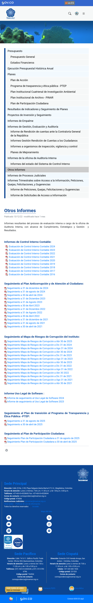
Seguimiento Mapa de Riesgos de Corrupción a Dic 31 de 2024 (39, 344)
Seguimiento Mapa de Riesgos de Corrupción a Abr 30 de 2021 (39, 383)
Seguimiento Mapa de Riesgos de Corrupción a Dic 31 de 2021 (39, 376)
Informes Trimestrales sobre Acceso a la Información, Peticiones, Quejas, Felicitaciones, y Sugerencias (46, 182)
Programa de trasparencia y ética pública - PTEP (39, 85)
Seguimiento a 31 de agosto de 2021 (26, 323)
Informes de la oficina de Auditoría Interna (32, 158)
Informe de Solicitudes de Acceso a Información (39, 195)
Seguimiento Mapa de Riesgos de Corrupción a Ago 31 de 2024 (40, 348)
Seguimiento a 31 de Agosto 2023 (24, 302)
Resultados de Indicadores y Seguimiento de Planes (38, 109)
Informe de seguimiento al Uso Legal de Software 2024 (35, 398)
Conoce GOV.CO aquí (75, 599)
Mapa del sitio (46, 511)
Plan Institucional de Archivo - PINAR (32, 97)
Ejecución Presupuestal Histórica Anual (30, 68)
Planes (11, 74)
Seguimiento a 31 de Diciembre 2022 (26, 309)
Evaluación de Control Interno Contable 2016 (32, 274)
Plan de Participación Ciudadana (29, 103)
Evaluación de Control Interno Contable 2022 (32, 253)
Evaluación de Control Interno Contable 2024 (32, 246)
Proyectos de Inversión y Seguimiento (29, 115)
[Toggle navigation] (83, 13)
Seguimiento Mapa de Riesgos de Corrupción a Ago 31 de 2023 (40, 358)
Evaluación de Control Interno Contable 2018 (32, 267)
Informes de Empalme (20, 120)
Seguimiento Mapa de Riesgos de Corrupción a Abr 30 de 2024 (39, 351)
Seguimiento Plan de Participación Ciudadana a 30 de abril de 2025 (42, 441)
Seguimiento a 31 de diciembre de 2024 (27, 288)
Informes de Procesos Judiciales (27, 175)
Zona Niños (76, 588)
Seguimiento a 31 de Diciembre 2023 (26, 298)
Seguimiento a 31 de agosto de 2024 (26, 291)
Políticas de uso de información (27, 504)
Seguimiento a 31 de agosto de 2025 (26, 421)
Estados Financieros (22, 62)
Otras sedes (8, 504)
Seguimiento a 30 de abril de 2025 (24, 424)
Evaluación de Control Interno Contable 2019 (32, 264)
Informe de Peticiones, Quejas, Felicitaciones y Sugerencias (45, 189)
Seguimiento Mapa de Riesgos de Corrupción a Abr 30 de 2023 (39, 362)
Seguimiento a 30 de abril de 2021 (24, 326)
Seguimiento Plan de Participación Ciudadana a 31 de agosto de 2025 (43, 438)
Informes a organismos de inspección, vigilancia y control (44, 146)
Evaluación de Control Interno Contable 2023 (32, 250)
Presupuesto (15, 51)
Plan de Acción (19, 80)
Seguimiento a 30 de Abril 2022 (23, 316)
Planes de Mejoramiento (25, 152)
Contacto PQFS (46, 588)
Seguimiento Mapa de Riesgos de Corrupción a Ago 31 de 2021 (40, 379)
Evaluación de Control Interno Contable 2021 (32, 257)
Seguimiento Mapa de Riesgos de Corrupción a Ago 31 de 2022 (40, 369)
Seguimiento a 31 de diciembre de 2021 (27, 319)
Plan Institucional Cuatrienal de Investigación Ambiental (43, 91)
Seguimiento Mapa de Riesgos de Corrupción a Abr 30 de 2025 (39, 341)
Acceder (35, 507)
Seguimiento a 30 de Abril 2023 (23, 305)
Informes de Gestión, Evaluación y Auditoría (33, 126)
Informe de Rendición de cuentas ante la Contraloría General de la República (46, 133)
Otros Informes (16, 169)
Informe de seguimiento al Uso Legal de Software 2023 (35, 401)
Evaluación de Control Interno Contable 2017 (32, 271)
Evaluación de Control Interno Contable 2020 (32, 260)
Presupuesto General (23, 56)
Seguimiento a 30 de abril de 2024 (24, 295)
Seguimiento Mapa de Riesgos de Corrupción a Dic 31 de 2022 (39, 365)
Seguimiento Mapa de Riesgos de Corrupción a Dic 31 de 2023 (39, 355)
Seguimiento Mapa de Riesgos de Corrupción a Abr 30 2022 (38, 372)
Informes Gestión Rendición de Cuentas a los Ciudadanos (44, 140)
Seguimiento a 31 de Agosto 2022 (24, 312)
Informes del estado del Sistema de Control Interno (40, 163)
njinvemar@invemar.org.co (35, 501)
